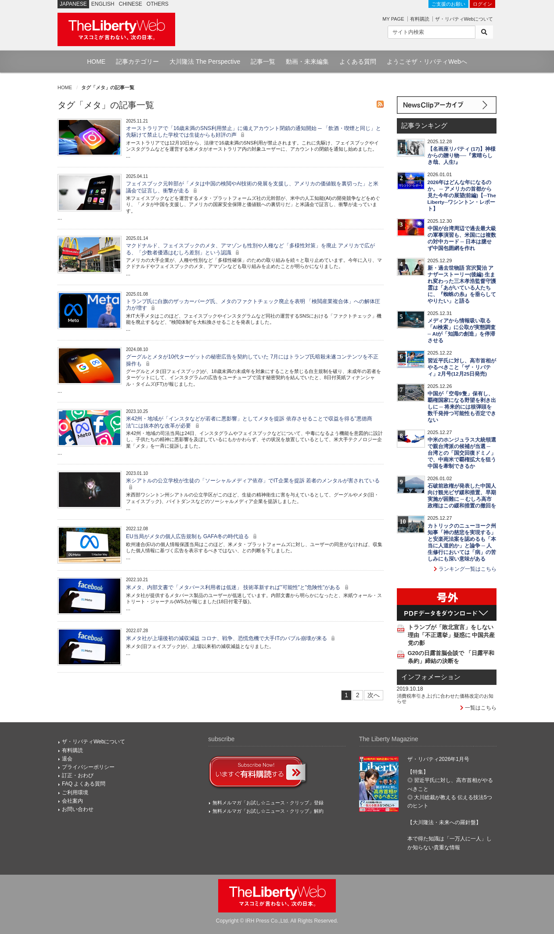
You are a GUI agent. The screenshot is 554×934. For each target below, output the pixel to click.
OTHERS (158, 4)
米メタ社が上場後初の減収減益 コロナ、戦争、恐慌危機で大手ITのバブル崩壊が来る (231, 638)
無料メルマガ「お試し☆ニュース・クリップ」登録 (268, 802)
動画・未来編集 (307, 61)
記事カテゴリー (137, 61)
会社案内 (72, 801)
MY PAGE (393, 19)
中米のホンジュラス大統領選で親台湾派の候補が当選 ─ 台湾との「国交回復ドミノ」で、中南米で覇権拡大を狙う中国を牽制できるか (462, 453)
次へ (373, 695)
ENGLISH (103, 4)
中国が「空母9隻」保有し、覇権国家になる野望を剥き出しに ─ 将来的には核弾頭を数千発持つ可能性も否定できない (462, 407)
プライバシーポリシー (88, 767)
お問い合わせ (78, 809)
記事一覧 (263, 61)
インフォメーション (430, 677)
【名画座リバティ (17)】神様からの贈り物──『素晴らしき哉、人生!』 (462, 155)
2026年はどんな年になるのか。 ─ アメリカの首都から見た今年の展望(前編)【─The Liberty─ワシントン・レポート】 (462, 195)
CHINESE (130, 4)
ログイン (482, 4)
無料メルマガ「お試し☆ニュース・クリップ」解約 (268, 811)
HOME (96, 61)
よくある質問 (357, 61)
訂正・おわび (78, 775)
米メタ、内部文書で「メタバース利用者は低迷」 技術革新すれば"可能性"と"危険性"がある (238, 587)
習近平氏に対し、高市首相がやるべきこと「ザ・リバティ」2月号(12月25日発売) (462, 367)
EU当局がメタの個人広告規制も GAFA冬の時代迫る (192, 536)
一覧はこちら (478, 708)
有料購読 (419, 19)
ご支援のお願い (448, 4)
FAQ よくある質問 (83, 784)
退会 (67, 759)
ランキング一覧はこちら (465, 569)
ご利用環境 (75, 792)
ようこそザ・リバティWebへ (427, 61)
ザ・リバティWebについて (464, 19)
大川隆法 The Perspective (204, 61)
